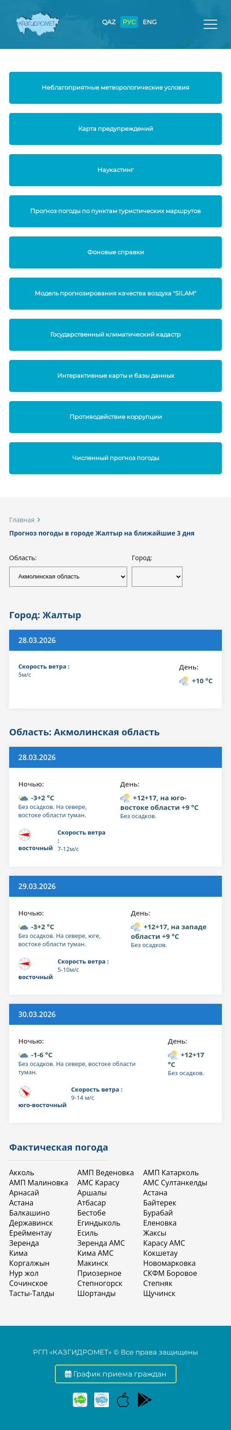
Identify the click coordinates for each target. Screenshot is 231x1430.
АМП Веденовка (105, 1173)
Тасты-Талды (31, 1293)
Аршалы (92, 1193)
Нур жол (23, 1273)
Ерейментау (30, 1233)
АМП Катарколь (171, 1173)
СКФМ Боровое (170, 1273)
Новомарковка (169, 1263)
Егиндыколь (98, 1223)
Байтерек (159, 1203)
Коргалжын (29, 1263)
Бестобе (91, 1213)
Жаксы (155, 1233)
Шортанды (96, 1293)
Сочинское (28, 1283)
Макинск (92, 1263)
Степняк (157, 1283)
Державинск (31, 1223)
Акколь (21, 1173)
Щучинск (159, 1293)
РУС (129, 22)
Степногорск (100, 1283)
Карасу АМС (164, 1243)
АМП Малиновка (38, 1183)
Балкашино (29, 1213)
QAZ (109, 22)
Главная (22, 519)
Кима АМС (95, 1253)
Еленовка (160, 1223)
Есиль (87, 1233)
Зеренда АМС (101, 1243)
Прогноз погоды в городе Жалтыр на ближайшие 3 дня (101, 533)
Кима (18, 1253)
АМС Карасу (98, 1183)
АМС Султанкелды (175, 1183)
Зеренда (24, 1243)
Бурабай (158, 1213)
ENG (149, 22)
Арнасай (24, 1193)
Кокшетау (160, 1253)
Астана (21, 1203)
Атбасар (91, 1203)
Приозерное (99, 1273)
